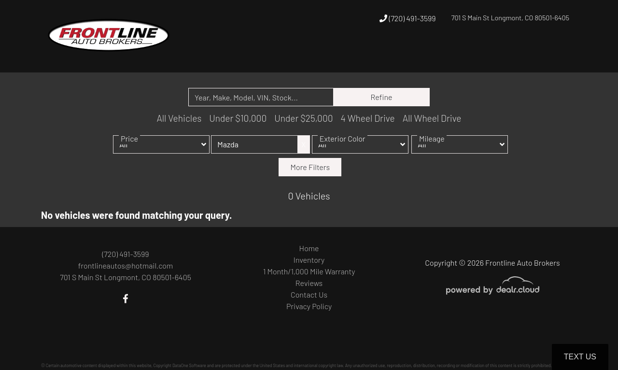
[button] (446, 54)
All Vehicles (178, 118)
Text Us (580, 357)
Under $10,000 (238, 118)
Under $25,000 (303, 118)
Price (129, 145)
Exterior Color (342, 145)
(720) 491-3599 (407, 18)
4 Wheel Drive (368, 118)
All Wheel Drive (432, 118)
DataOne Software (189, 365)
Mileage (432, 145)
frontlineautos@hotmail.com (125, 265)
